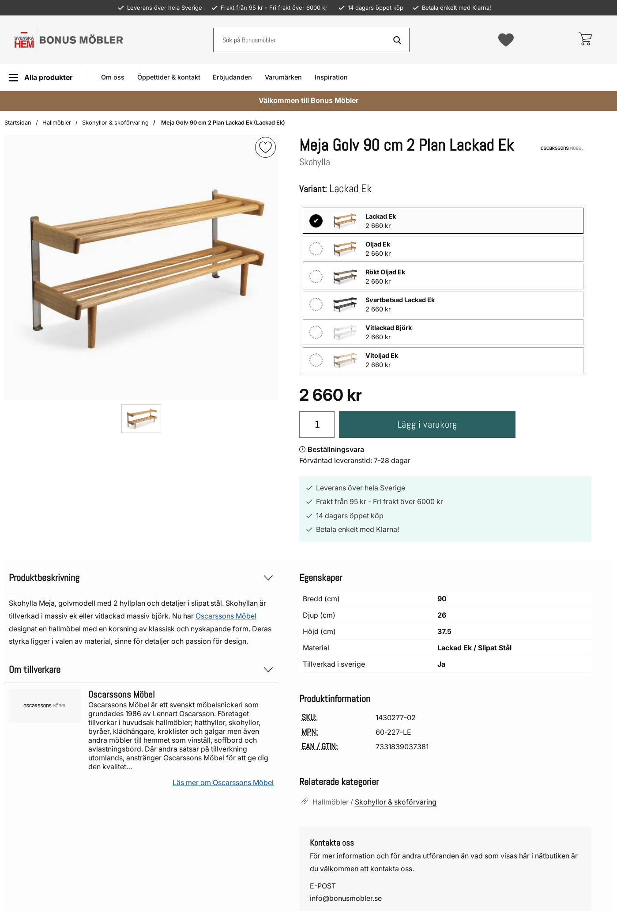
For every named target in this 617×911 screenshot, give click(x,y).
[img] (265, 147)
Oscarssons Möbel (226, 615)
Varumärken (283, 77)
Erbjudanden (232, 77)
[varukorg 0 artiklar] (585, 40)
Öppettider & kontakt (168, 77)
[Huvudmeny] (40, 77)
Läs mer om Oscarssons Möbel (223, 782)
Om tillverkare (141, 669)
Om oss (112, 77)
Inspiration (331, 77)
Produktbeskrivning (141, 577)
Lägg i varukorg (427, 424)
